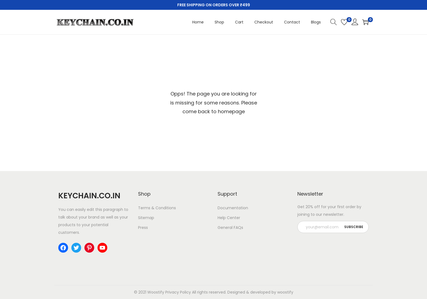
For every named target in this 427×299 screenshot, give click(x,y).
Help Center (229, 217)
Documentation (233, 208)
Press (143, 227)
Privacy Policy (178, 292)
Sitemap (146, 217)
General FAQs (230, 227)
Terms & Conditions (157, 208)
